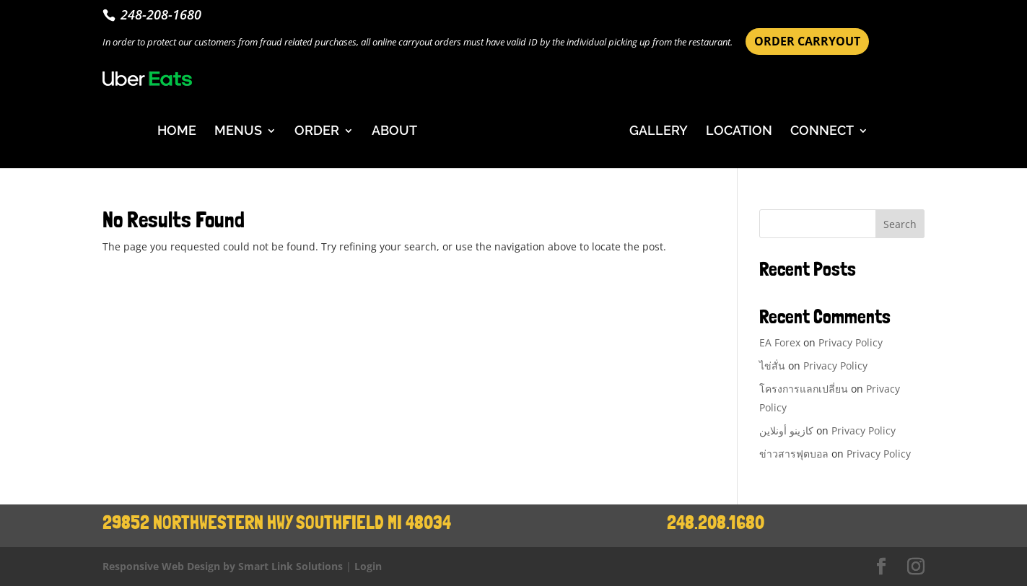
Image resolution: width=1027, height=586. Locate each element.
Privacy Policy (850, 342)
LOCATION (739, 132)
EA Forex (779, 342)
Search (900, 224)
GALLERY (658, 132)
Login (368, 566)
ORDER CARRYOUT (807, 41)
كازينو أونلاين (786, 430)
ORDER (316, 132)
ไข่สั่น (772, 365)
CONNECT (822, 132)
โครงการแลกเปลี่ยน (803, 388)
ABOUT (394, 132)
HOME (176, 132)
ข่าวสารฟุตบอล (794, 453)
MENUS (238, 132)
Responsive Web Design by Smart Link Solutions (222, 566)
